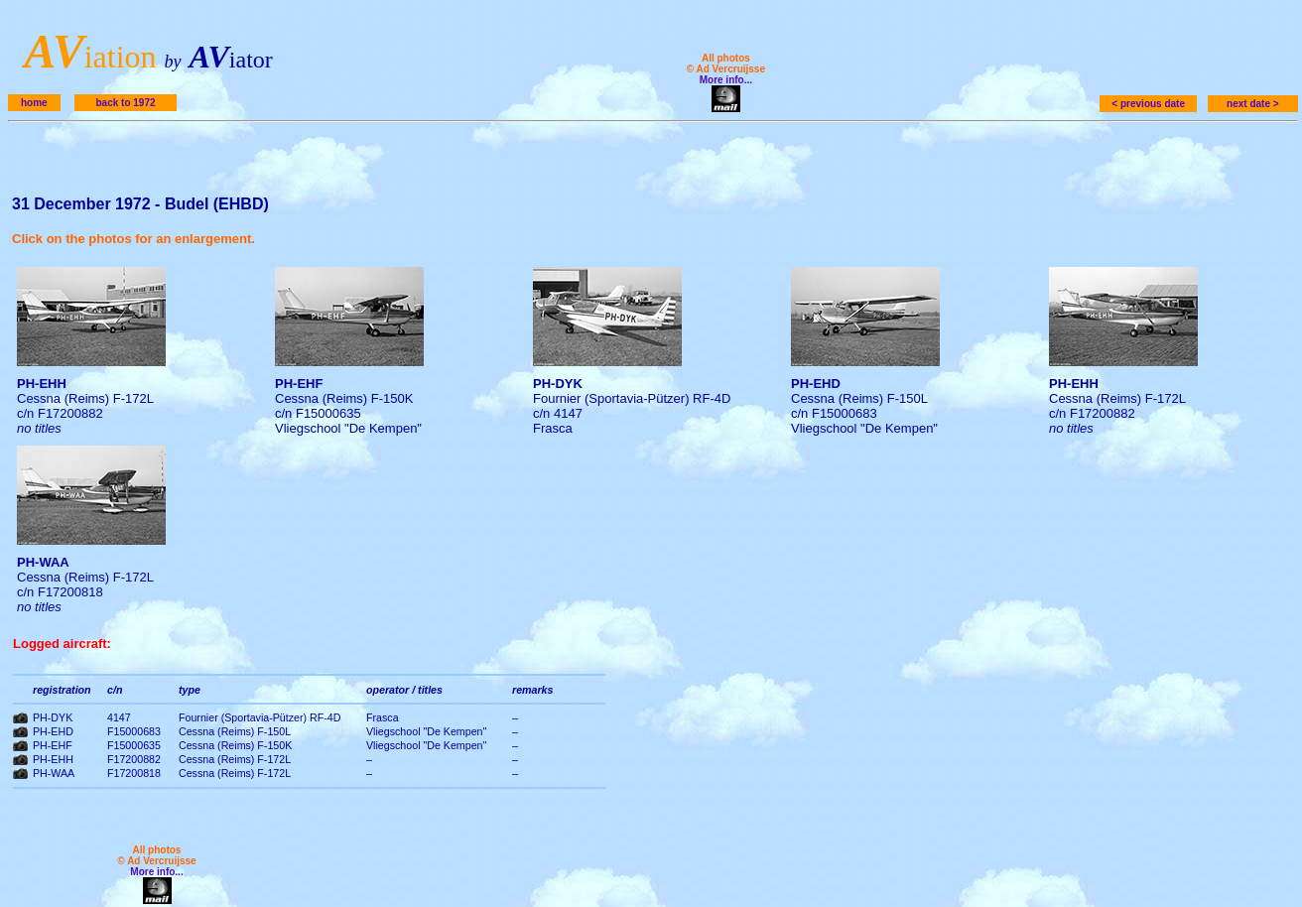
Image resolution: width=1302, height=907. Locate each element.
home (34, 102)
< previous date (1148, 103)
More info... (726, 79)
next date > (1253, 103)
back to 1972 (125, 102)
